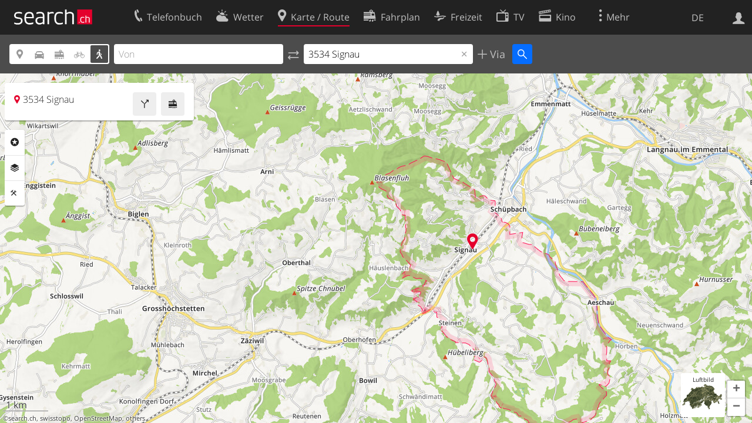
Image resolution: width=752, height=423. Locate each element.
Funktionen (15, 193)
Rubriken (15, 142)
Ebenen (15, 168)
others (135, 418)
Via (496, 54)
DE (697, 17)
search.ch (22, 418)
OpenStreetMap (98, 418)
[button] (736, 389)
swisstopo (55, 418)
